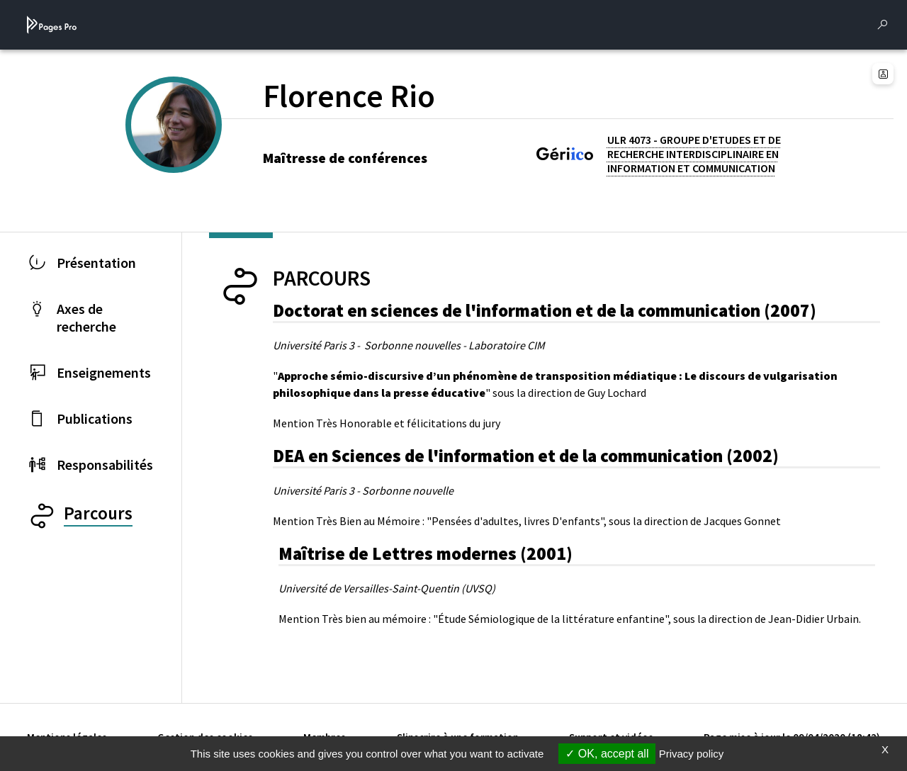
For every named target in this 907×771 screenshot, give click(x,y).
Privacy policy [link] (691, 754)
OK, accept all (606, 754)
